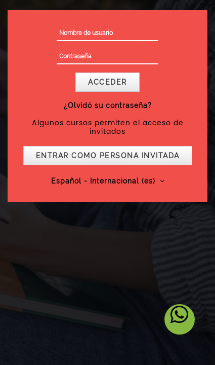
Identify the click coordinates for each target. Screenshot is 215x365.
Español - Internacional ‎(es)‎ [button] (104, 181)
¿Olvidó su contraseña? (108, 105)
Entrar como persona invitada (108, 156)
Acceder (107, 82)
